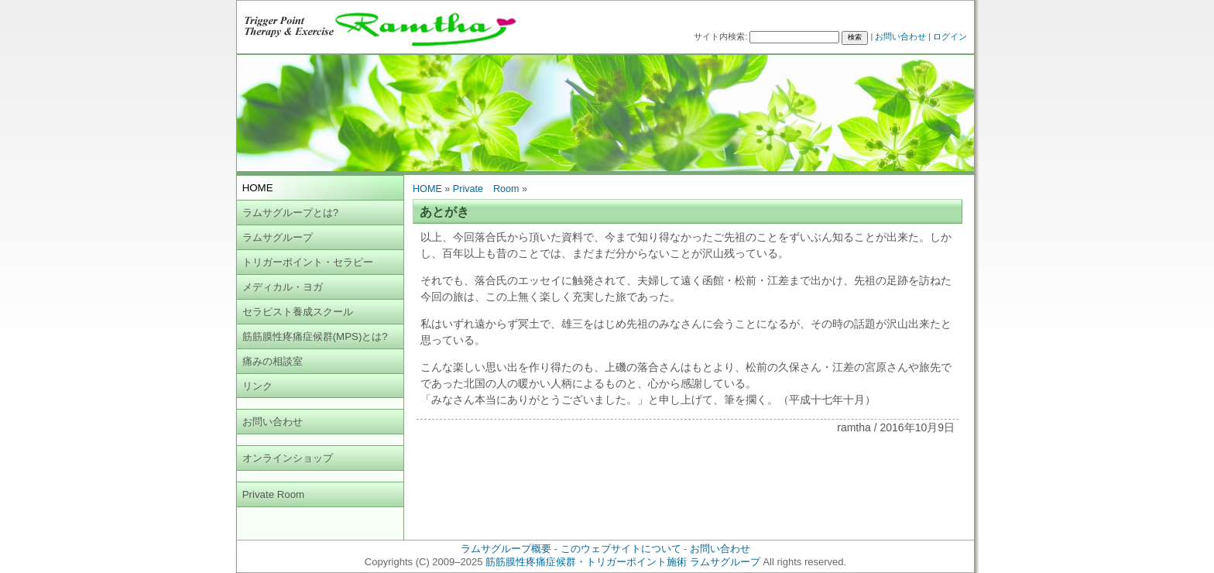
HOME (427, 189)
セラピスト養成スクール (297, 311)
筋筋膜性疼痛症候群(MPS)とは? (315, 336)
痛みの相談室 (272, 361)
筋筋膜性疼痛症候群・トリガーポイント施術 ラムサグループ (622, 562)
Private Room (273, 494)
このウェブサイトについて (621, 548)
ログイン (950, 36)
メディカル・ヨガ (282, 287)
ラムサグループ (277, 237)
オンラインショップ (287, 458)
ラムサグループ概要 (506, 548)
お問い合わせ (900, 36)
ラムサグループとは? (290, 212)
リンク (257, 386)
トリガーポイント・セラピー (307, 262)
